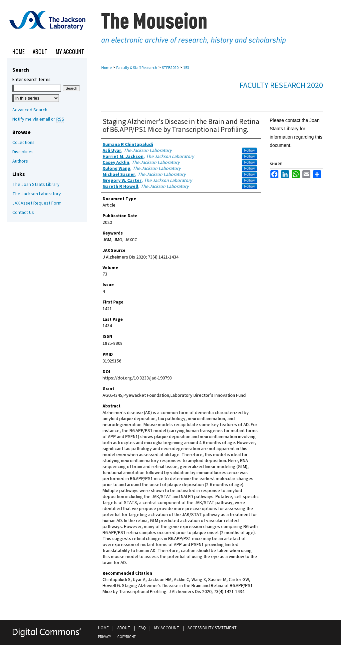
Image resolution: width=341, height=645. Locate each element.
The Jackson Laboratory (36, 194)
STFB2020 (170, 68)
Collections (23, 142)
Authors (20, 161)
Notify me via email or (38, 119)
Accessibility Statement (212, 628)
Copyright (126, 636)
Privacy (104, 636)
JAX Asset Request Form (37, 203)
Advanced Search (29, 110)
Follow (249, 150)
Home (106, 68)
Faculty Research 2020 (281, 85)
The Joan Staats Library (36, 184)
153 (186, 68)
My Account (166, 628)
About (123, 628)
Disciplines (23, 152)
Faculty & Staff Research (136, 68)
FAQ (142, 628)
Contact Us (23, 212)
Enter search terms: (32, 79)
